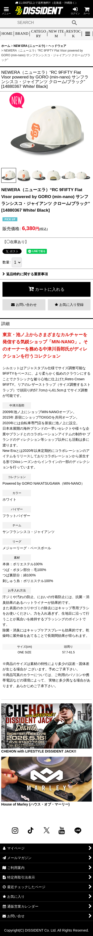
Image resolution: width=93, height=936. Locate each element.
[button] (6, 11)
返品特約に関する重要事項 (25, 274)
